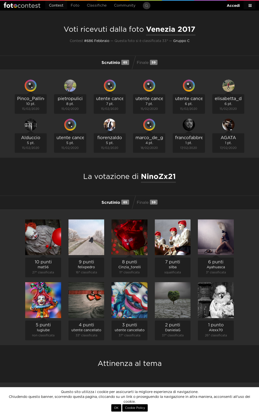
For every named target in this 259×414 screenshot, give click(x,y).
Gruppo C (181, 41)
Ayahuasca (216, 267)
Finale (147, 62)
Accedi (233, 5)
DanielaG (172, 330)
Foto (75, 5)
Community (124, 5)
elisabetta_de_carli (235, 99)
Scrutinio (115, 62)
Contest (56, 5)
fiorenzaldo (109, 138)
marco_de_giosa (153, 138)
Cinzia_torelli (129, 267)
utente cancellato (115, 99)
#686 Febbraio (96, 41)
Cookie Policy (135, 407)
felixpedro (86, 267)
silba (173, 267)
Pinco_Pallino (32, 99)
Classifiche (97, 5)
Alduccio (30, 138)
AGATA (228, 138)
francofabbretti (191, 138)
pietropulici (70, 99)
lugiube (43, 330)
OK (116, 407)
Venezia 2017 (170, 29)
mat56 (43, 267)
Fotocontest (22, 5)
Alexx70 (216, 330)
